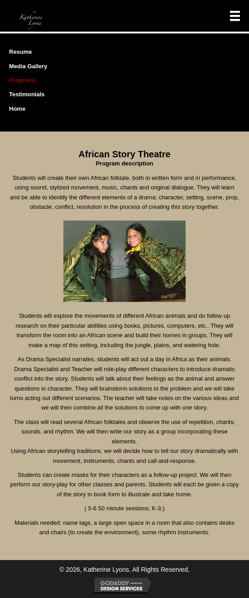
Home (17, 108)
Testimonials (27, 94)
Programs (23, 80)
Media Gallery (28, 66)
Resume (20, 51)
